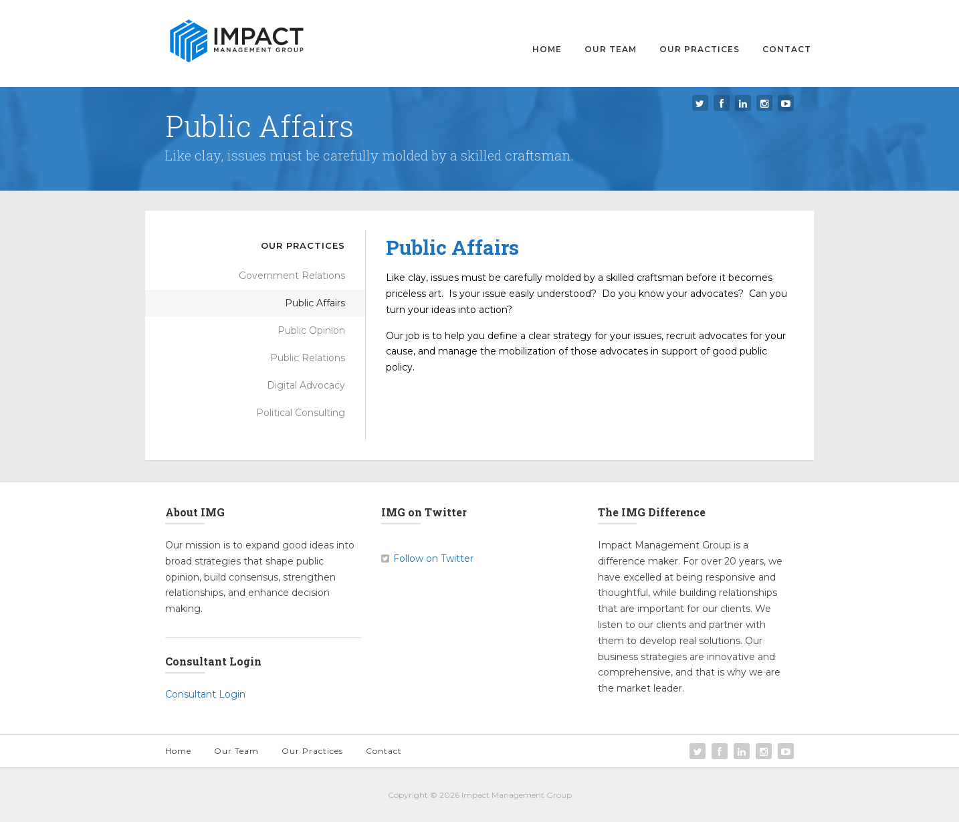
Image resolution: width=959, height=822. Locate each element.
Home (547, 49)
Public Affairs (315, 303)
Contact (786, 49)
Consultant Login (205, 694)
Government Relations (292, 276)
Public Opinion (311, 330)
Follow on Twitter (433, 558)
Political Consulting (300, 413)
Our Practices (699, 49)
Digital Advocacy (306, 385)
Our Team (610, 49)
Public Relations (307, 358)
